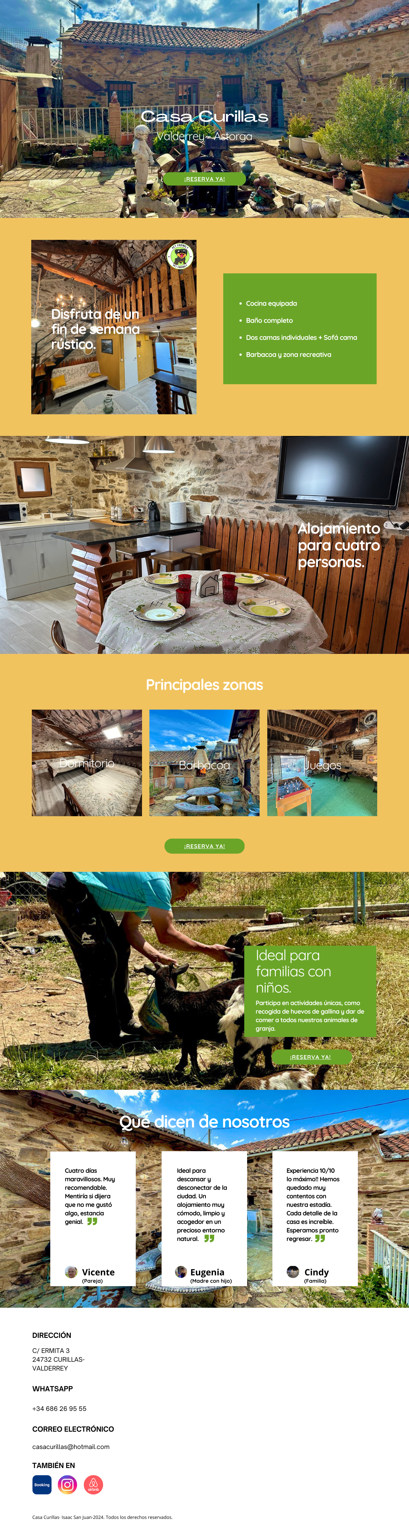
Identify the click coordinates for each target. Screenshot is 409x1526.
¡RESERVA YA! (204, 178)
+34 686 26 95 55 (59, 1409)
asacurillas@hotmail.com (73, 1447)
